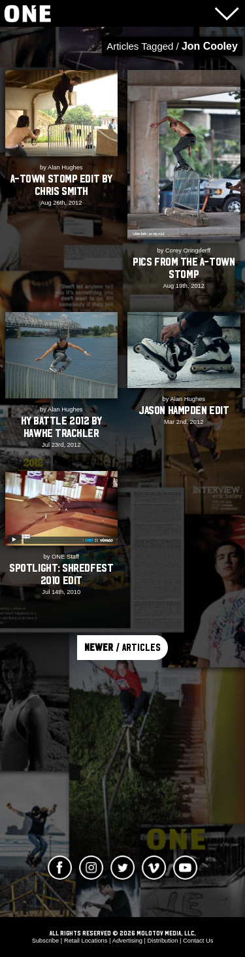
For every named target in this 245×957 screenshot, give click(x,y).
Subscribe (45, 940)
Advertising (127, 940)
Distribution (163, 940)
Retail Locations (86, 940)
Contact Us (198, 940)
